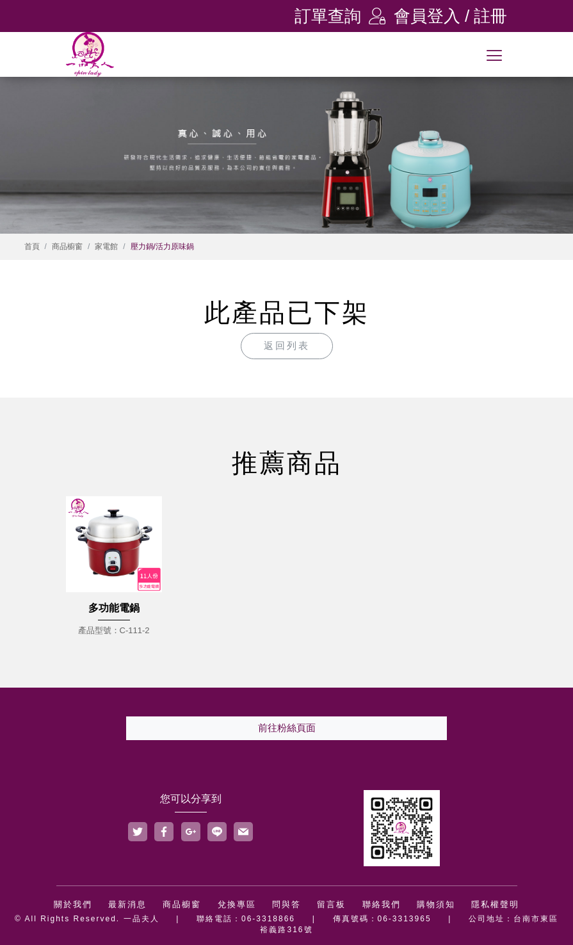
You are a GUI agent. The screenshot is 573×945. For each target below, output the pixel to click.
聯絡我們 (381, 904)
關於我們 (73, 904)
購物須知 (436, 904)
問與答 (286, 904)
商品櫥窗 (67, 246)
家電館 (106, 246)
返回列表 (287, 345)
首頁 (32, 246)
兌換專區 (237, 904)
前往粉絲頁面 (287, 727)
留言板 (331, 904)
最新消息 (127, 904)
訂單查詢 (328, 16)
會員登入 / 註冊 (438, 16)
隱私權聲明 (495, 904)
